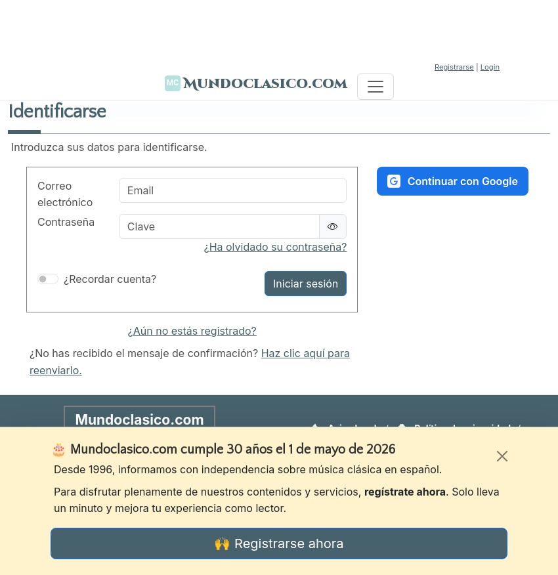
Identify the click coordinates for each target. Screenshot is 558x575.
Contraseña (66, 221)
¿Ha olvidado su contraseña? (275, 246)
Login (490, 67)
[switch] (47, 279)
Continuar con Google (452, 181)
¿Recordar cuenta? (110, 279)
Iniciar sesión (305, 283)
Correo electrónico (65, 194)
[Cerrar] (502, 456)
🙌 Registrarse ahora (278, 543)
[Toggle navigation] (375, 87)
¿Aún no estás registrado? (192, 330)
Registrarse (454, 67)
